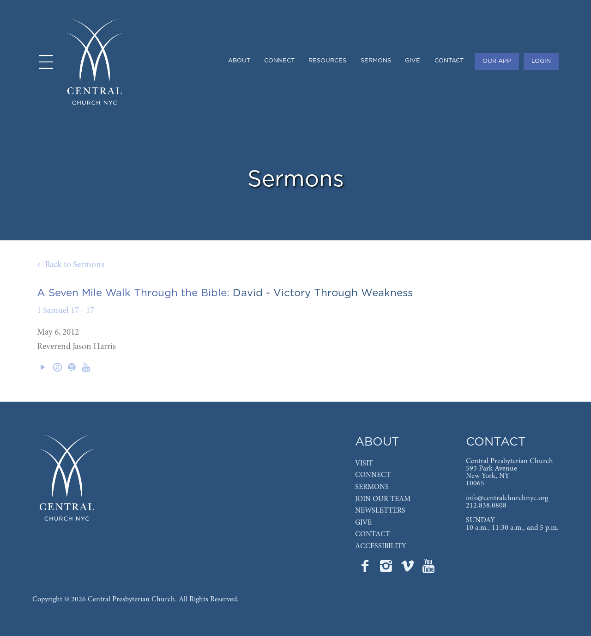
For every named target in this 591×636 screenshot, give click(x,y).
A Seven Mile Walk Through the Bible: (133, 293)
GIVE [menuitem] (412, 61)
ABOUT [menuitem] (239, 61)
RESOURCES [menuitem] (327, 61)
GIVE (363, 522)
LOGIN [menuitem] (541, 61)
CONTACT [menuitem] (449, 61)
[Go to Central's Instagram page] (387, 569)
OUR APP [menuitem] (496, 61)
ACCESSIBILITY (380, 546)
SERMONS (372, 487)
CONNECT (373, 475)
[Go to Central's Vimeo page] (408, 569)
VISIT (364, 463)
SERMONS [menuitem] (376, 61)
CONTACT (372, 534)
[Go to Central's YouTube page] (428, 569)
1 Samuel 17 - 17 (65, 310)
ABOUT (377, 442)
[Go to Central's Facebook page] (365, 569)
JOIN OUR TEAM (382, 499)
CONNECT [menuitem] (279, 61)
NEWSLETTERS (380, 510)
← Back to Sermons (70, 265)
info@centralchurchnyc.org (507, 498)
